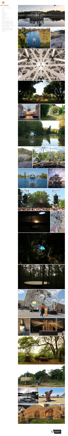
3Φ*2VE (3, 10)
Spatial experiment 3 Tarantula (8, 25)
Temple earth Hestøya (6, 7)
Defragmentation (5, 18)
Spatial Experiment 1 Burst (7, 29)
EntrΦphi (4, 15)
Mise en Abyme (5, 13)
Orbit (3, 19)
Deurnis (3, 16)
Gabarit (3, 12)
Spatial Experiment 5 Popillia (7, 22)
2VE (2, 9)
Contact (4, 31)
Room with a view (5, 26)
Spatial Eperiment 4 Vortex (7, 23)
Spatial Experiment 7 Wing (7, 20)
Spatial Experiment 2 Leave (7, 28)
